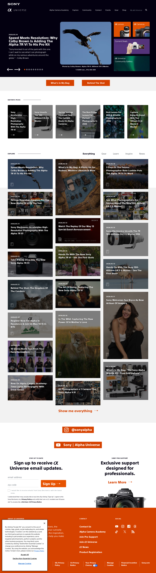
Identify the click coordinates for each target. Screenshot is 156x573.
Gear (116, 10)
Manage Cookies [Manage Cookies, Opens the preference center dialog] (24, 563)
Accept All (25, 555)
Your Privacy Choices (91, 564)
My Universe (136, 10)
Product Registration (90, 552)
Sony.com (146, 563)
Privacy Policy (27, 499)
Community (86, 10)
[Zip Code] (23, 484)
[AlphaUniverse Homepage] (17, 10)
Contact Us (85, 526)
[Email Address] (23, 477)
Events (108, 10)
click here (24, 502)
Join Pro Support (88, 536)
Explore (75, 10)
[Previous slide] (10, 69)
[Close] (44, 523)
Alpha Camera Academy (59, 10)
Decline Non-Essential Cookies (25, 558)
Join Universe (88, 541)
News (84, 547)
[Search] (146, 10)
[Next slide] (17, 69)
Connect (98, 10)
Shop (124, 10)
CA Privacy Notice (35, 502)
